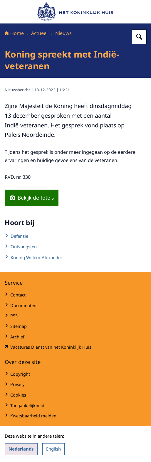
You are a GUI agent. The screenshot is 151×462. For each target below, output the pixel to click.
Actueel (39, 33)
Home (14, 33)
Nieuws (63, 33)
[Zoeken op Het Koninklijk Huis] (139, 37)
